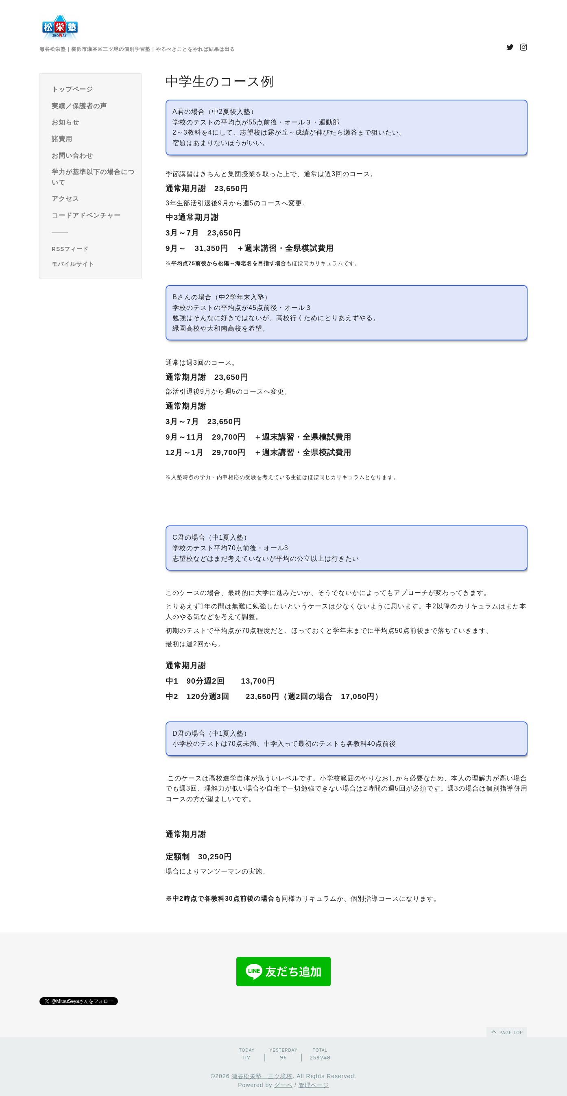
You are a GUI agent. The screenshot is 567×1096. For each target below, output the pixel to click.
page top (506, 1031)
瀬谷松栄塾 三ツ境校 (261, 1076)
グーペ (283, 1085)
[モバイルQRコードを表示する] (93, 263)
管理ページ (314, 1085)
